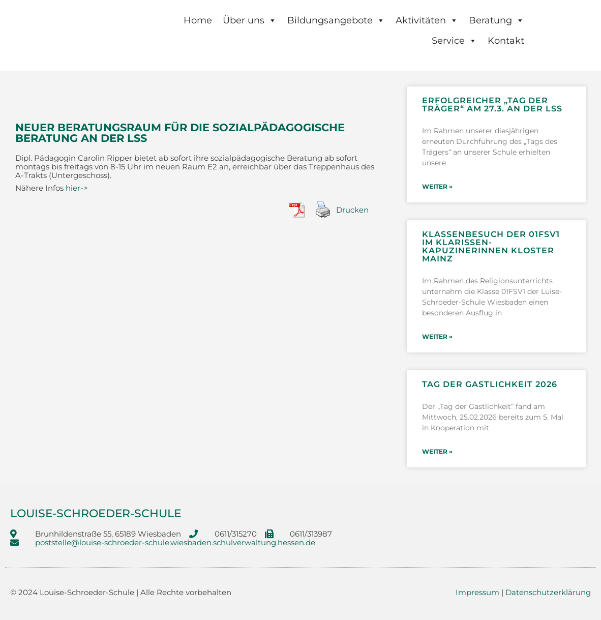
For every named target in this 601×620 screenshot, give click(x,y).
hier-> (77, 188)
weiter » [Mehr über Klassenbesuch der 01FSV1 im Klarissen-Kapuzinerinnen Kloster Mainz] (437, 334)
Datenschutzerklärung (548, 586)
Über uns (250, 20)
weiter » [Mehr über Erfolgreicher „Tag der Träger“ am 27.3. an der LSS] (437, 186)
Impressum (477, 586)
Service (454, 41)
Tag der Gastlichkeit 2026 (489, 380)
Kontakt (506, 40)
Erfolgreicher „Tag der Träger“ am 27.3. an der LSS (492, 104)
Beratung (496, 20)
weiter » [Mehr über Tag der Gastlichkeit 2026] (437, 447)
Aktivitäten (427, 20)
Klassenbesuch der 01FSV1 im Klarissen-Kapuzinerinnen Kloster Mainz (491, 244)
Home (198, 20)
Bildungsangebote (336, 20)
